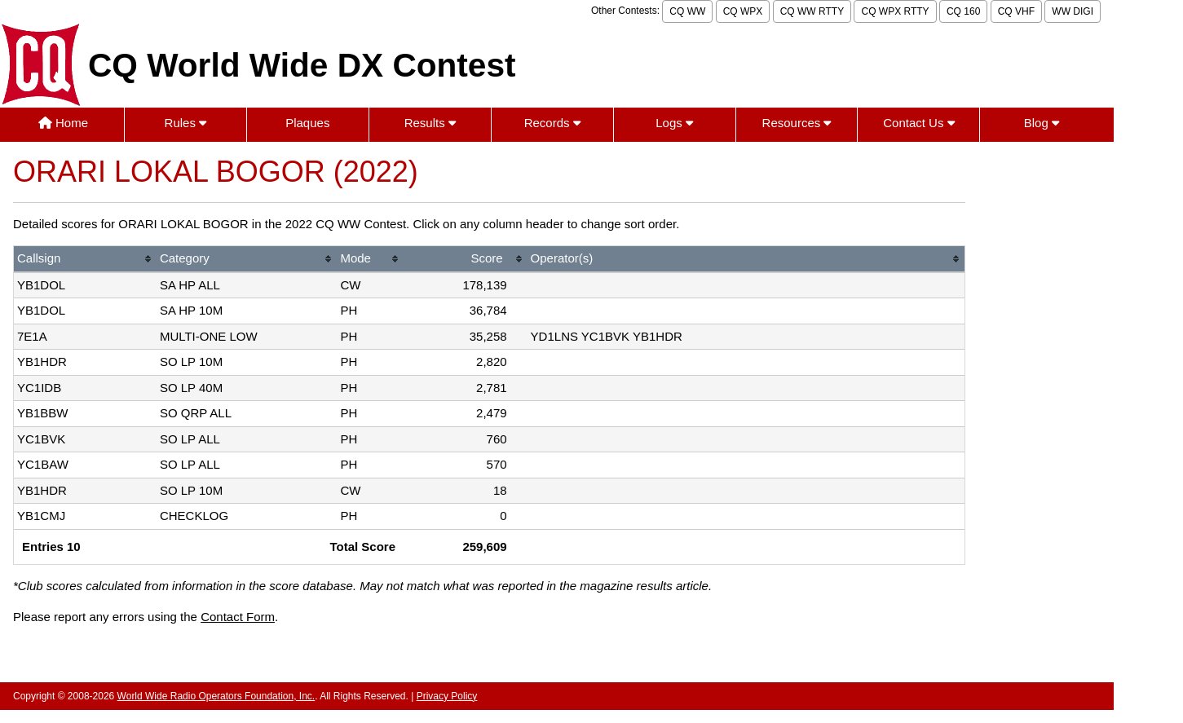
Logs (674, 123)
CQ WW (687, 11)
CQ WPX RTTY (895, 11)
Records (552, 123)
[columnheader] (85, 259)
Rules (186, 123)
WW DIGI (1072, 11)
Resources (797, 123)
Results (430, 123)
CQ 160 (963, 11)
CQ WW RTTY (812, 11)
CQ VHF (1016, 11)
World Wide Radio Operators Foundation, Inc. (216, 696)
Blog (1041, 123)
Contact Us (918, 123)
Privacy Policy (447, 696)
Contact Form (238, 617)
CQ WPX (743, 11)
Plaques (307, 123)
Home (63, 123)
